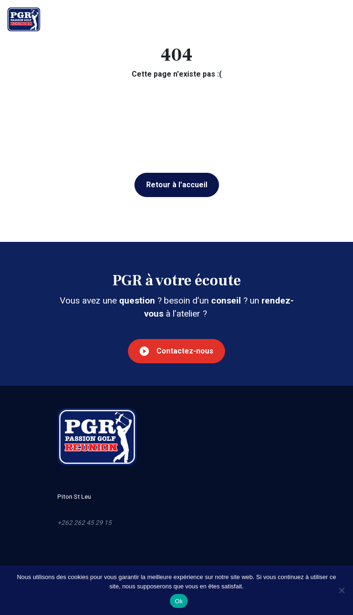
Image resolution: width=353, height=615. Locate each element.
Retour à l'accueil (176, 184)
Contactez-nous (176, 351)
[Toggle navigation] (338, 19)
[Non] (341, 590)
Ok (179, 601)
